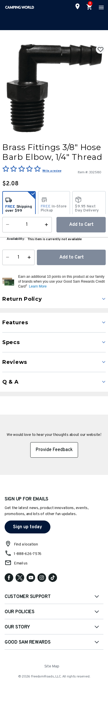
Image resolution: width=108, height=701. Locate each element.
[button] (61, 281)
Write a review (51, 171)
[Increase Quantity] (30, 257)
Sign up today (27, 527)
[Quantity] (18, 257)
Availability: (16, 239)
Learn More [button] (38, 286)
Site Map (51, 666)
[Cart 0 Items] (89, 7)
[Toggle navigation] (100, 7)
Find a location (26, 544)
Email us (21, 563)
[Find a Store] (77, 6)
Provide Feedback (54, 450)
